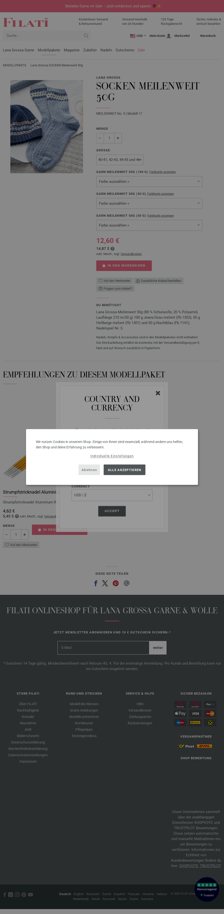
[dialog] (112, 457)
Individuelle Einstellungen (112, 456)
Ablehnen (89, 469)
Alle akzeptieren (124, 469)
